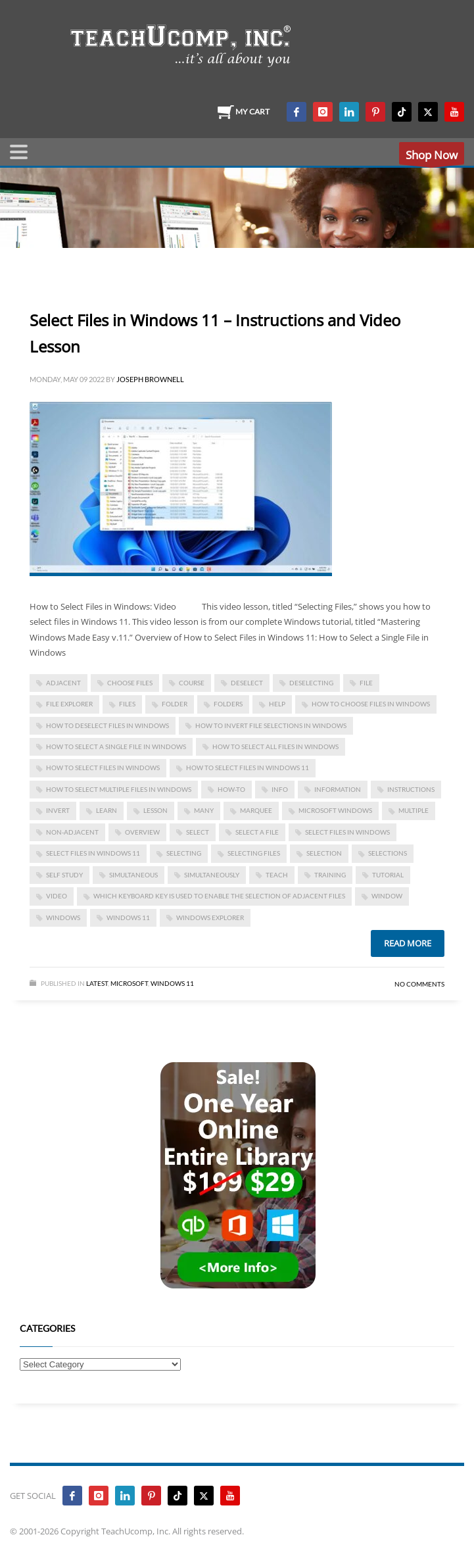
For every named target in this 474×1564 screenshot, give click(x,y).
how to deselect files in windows (107, 725)
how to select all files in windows (275, 746)
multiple (413, 810)
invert (58, 810)
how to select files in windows (103, 767)
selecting (183, 853)
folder (174, 704)
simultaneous (133, 875)
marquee (256, 810)
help (277, 704)
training (330, 875)
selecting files (253, 853)
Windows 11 (128, 917)
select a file (257, 832)
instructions (411, 789)
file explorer (69, 704)
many (204, 810)
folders (228, 704)
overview (142, 832)
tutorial (388, 875)
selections (387, 853)
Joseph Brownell (150, 379)
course (191, 683)
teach (277, 875)
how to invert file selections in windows (270, 725)
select (197, 832)
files (127, 704)
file (366, 683)
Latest (97, 983)
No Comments (419, 984)
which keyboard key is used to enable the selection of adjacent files (219, 896)
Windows (63, 917)
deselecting (311, 683)
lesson (155, 810)
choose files (130, 683)
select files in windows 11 (93, 853)
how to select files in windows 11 (247, 767)
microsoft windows (335, 810)
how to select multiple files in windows (118, 789)
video (56, 896)
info (280, 789)
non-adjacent (72, 832)
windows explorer (210, 917)
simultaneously (211, 875)
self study (64, 875)
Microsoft (129, 983)
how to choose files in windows (371, 704)
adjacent (63, 683)
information (337, 789)
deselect (247, 683)
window (386, 896)
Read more (407, 943)
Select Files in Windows (347, 832)
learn (106, 810)
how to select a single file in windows (116, 746)
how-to (231, 789)
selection (324, 853)
